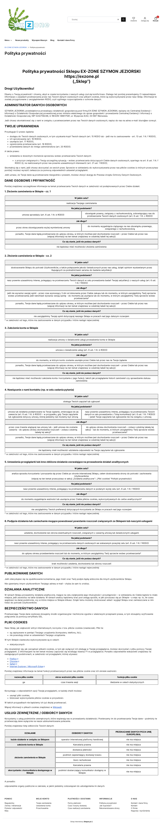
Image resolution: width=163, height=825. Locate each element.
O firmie (134, 808)
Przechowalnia (42, 808)
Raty (6, 811)
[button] (123, 19)
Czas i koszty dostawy (77, 805)
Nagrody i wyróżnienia (140, 811)
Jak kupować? (105, 805)
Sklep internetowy (80, 822)
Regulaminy (9, 803)
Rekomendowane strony (109, 808)
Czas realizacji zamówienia (79, 808)
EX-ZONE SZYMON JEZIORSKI (16, 47)
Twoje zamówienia (43, 803)
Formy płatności (74, 803)
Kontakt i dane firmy (139, 803)
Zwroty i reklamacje (13, 805)
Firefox (13, 658)
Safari (12, 664)
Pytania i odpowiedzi (13, 808)
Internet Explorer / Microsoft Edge (26, 666)
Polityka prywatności (108, 803)
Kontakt (134, 805)
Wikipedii (57, 707)
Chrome (13, 661)
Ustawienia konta (43, 805)
